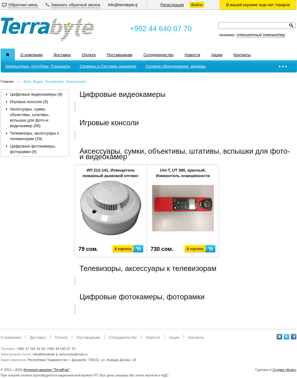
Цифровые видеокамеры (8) (36, 94)
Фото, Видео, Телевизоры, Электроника (54, 81)
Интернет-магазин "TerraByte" (46, 370)
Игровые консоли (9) (29, 101)
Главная (7, 81)
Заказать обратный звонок (75, 4)
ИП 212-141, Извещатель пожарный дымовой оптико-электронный (111, 176)
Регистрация (172, 4)
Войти (196, 4)
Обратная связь (23, 4)
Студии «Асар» (284, 370)
